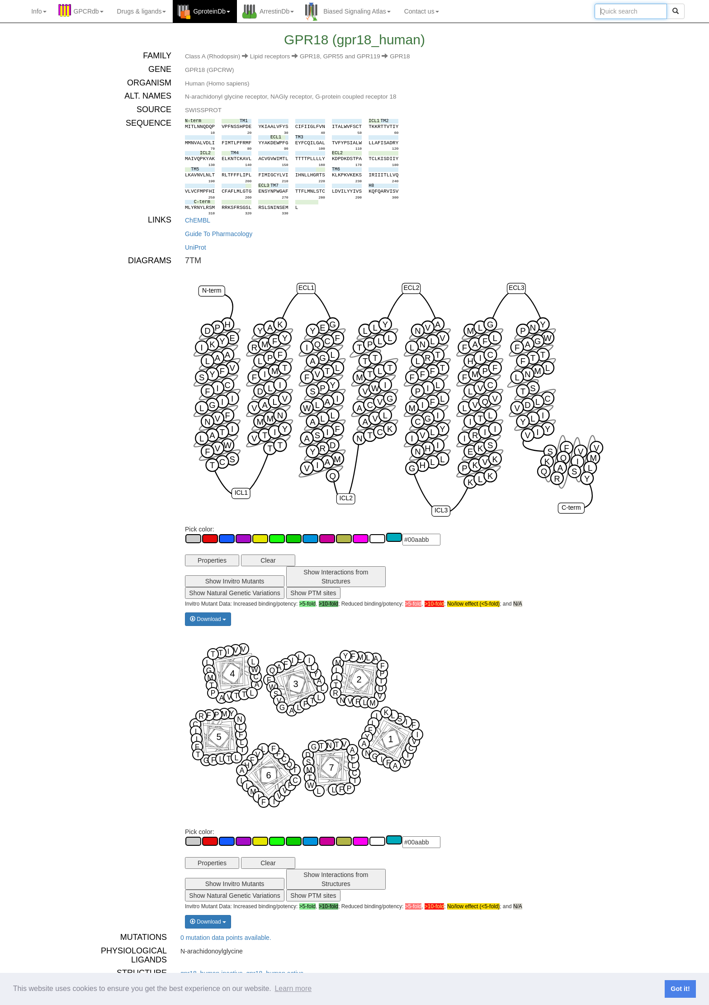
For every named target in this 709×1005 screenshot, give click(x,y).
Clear (267, 560)
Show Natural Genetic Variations (234, 593)
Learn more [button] (293, 988)
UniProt (195, 247)
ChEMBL (197, 220)
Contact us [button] (421, 11)
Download (208, 619)
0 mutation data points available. (225, 937)
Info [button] (38, 11)
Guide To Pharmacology (218, 233)
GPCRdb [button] (89, 11)
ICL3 (441, 510)
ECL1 (306, 287)
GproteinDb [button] (211, 11)
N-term (212, 290)
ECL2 (412, 287)
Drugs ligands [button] (141, 11)
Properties (212, 560)
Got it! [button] (680, 988)
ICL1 (241, 492)
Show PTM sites (313, 593)
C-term (571, 507)
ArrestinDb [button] (277, 11)
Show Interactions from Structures (335, 577)
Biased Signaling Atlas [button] (357, 11)
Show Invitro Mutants (235, 581)
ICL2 (346, 498)
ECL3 (517, 287)
